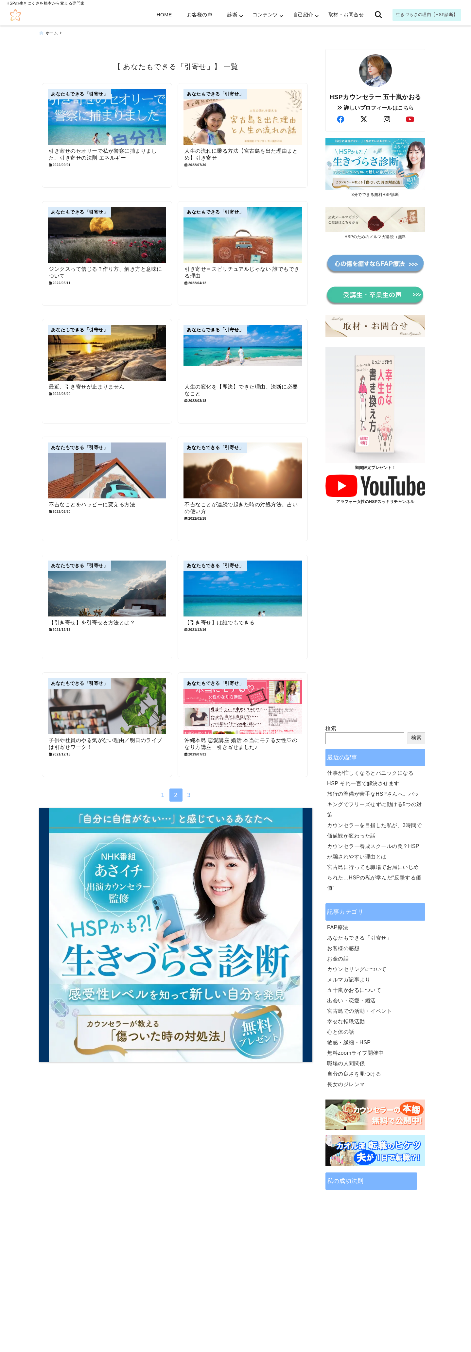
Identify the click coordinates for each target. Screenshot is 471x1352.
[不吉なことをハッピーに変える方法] (107, 470)
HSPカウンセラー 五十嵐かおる (375, 97)
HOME (164, 14)
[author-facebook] (340, 119)
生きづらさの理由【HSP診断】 (427, 14)
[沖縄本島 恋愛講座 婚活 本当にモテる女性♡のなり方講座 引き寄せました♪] (242, 706)
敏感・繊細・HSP (349, 1042)
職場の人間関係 (346, 1063)
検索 (330, 728)
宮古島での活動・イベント (359, 1011)
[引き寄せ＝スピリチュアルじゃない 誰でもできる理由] (242, 235)
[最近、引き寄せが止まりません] (107, 353)
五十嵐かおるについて (354, 990)
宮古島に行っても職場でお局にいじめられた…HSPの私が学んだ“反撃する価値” (374, 877)
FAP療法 (337, 927)
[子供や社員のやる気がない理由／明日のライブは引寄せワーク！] (107, 706)
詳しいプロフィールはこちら (375, 108)
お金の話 (338, 959)
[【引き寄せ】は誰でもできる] (242, 588)
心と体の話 (340, 1032)
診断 (232, 14)
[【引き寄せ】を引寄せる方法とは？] (107, 588)
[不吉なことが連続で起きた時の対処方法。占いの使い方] (242, 470)
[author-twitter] (363, 119)
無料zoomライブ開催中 (355, 1053)
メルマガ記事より (348, 979)
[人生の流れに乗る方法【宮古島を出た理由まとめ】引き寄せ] (242, 117)
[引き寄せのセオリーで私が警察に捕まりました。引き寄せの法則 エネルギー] (107, 117)
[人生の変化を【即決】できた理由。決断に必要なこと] (242, 353)
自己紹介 (303, 14)
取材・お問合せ (346, 14)
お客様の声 (200, 14)
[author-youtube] (410, 119)
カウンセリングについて (357, 969)
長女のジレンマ (346, 1084)
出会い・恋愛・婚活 (351, 1000)
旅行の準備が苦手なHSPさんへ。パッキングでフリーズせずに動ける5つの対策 (374, 804)
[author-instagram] (386, 119)
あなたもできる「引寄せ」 (359, 938)
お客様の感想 (343, 948)
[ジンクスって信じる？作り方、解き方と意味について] (107, 235)
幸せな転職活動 (346, 1021)
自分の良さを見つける (354, 1074)
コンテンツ (265, 14)
